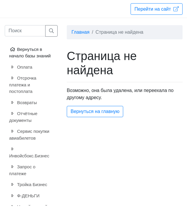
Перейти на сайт (156, 8)
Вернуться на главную (95, 111)
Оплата (20, 67)
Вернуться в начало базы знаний (30, 52)
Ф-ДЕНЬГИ (24, 196)
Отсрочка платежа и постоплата (22, 84)
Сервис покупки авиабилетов (29, 134)
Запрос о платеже (22, 170)
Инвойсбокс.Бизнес (29, 152)
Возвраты (23, 102)
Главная (80, 32)
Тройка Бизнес (28, 184)
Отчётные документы (23, 116)
